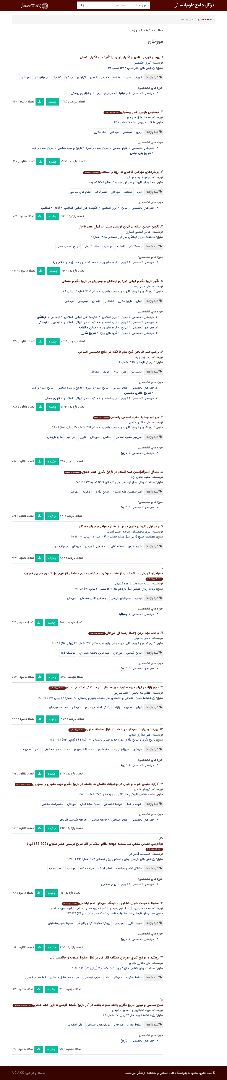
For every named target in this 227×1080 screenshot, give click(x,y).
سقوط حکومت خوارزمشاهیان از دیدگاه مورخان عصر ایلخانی (110, 903)
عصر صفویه (55, 868)
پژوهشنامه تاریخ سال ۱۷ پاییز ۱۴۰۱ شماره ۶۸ (129, 1015)
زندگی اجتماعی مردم (97, 707)
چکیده (52, 101)
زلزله (117, 707)
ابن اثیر (71, 437)
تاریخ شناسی (134, 652)
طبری (82, 437)
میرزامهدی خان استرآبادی (113, 749)
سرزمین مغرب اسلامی (128, 437)
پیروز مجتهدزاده (141, 531)
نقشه (116, 77)
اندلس (107, 437)
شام (116, 371)
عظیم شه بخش (141, 692)
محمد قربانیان (142, 908)
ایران (139, 301)
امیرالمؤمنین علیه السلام (127, 491)
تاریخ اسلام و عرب (42, 148)
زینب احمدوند (142, 583)
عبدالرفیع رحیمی (120, 908)
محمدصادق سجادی (139, 117)
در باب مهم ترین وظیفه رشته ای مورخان (123, 632)
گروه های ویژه (108, 262)
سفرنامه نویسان (58, 707)
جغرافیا (105, 77)
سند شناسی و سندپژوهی (81, 262)
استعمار (128, 191)
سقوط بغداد (134, 1024)
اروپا (139, 191)
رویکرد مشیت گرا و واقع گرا (93, 923)
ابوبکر (106, 371)
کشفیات (56, 77)
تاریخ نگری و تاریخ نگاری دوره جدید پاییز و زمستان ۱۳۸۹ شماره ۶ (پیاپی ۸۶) (108, 291)
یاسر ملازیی (121, 692)
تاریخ (138, 77)
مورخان (25, 77)
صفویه (87, 491)
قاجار (57, 207)
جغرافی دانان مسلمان (93, 598)
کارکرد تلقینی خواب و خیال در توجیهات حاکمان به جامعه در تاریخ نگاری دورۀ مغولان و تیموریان (86, 784)
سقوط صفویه (134, 977)
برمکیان (127, 132)
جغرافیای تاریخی (95, 546)
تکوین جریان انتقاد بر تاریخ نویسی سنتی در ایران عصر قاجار (119, 226)
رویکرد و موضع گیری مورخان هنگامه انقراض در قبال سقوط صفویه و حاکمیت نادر (104, 957)
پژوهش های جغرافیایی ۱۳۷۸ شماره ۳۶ (131, 68)
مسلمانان (136, 371)
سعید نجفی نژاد (141, 477)
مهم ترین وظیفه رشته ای (94, 652)
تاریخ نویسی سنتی (68, 246)
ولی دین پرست (141, 286)
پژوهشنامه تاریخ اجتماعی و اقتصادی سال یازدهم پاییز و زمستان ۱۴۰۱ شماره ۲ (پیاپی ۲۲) (102, 698)
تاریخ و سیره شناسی (70, 148)
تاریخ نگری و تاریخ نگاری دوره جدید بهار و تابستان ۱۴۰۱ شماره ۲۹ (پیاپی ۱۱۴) (108, 739)
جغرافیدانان (41, 77)
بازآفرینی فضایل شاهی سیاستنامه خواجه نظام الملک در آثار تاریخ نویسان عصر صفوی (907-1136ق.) (95, 846)
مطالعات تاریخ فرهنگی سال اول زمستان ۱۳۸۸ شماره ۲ (123, 237)
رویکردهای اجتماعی (98, 1024)
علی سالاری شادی (140, 422)
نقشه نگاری (116, 546)
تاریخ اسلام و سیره (97, 148)
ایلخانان (109, 301)
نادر (37, 749)
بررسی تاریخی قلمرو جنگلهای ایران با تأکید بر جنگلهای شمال (120, 57)
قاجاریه (121, 246)
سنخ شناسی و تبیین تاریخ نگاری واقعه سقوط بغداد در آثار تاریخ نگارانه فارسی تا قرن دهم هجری (88, 1005)
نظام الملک (105, 868)
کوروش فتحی (142, 789)
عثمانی (96, 301)
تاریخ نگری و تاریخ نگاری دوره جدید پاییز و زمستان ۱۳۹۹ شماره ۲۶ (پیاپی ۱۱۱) (108, 643)
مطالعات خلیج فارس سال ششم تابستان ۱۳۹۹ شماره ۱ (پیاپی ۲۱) (116, 536)
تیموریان (83, 301)
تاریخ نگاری (125, 301)
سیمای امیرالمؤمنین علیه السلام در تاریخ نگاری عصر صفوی (111, 471)
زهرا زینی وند (142, 357)
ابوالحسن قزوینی (35, 977)
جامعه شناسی (99, 819)
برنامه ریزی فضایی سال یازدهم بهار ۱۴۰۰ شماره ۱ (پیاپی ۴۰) (119, 588)
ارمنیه (138, 598)
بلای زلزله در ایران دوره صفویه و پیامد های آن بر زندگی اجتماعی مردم (103, 687)
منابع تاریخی (55, 437)
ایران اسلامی (109, 207)
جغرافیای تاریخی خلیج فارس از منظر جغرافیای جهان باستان (119, 526)
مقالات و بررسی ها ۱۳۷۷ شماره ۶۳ (134, 122)
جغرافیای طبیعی (105, 93)
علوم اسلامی (120, 148)
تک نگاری (100, 132)
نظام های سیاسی (80, 191)
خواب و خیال (134, 804)
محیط (127, 77)
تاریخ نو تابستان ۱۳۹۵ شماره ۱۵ (136, 362)
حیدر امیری (114, 531)
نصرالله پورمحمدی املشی (91, 908)
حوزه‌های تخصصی (143, 93)
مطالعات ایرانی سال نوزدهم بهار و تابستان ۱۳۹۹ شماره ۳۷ (120, 482)
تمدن (93, 77)
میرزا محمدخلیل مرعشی (64, 977)
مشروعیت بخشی (52, 804)
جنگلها (69, 77)
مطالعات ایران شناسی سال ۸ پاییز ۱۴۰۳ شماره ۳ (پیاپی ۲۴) (119, 968)
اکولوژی (81, 77)
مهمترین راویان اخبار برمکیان (131, 112)
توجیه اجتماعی (113, 804)
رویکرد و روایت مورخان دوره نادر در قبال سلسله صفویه (113, 729)
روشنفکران (135, 246)
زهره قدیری (122, 583)
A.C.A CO (18, 1072)
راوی (139, 132)
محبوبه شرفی (120, 1010)
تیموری (55, 322)
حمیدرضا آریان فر (140, 853)
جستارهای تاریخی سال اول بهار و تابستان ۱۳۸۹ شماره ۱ (122, 182)
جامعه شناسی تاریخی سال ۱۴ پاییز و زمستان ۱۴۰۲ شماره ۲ (120, 794)
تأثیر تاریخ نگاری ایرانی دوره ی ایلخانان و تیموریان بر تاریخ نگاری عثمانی (110, 281)
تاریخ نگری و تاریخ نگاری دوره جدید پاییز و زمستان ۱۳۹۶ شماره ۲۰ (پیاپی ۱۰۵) (107, 427)
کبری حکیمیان (142, 62)
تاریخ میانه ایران (90, 804)
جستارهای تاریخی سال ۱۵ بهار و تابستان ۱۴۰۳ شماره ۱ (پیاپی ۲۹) (116, 913)
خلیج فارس (135, 546)
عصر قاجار (101, 191)
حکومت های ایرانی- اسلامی (81, 207)
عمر (124, 371)
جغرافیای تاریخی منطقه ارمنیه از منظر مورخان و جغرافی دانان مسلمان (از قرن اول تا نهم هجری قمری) (93, 576)
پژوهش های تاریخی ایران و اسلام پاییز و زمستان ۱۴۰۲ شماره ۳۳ (116, 859)
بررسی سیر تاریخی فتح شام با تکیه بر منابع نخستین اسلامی (118, 351)
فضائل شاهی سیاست (129, 868)
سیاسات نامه (86, 868)
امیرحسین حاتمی (61, 908)
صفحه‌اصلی (205, 19)
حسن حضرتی (142, 638)
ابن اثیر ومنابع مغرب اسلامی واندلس (126, 417)
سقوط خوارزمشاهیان (60, 923)
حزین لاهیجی (91, 977)
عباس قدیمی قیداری (138, 177)
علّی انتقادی (75, 1024)
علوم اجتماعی (119, 819)
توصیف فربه (67, 652)
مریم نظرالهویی (141, 1010)
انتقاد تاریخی (91, 246)
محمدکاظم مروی (84, 749)
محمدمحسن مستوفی (57, 749)
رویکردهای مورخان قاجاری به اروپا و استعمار (121, 171)
